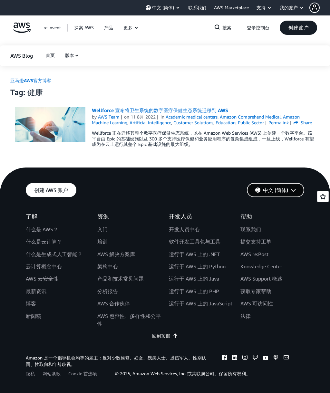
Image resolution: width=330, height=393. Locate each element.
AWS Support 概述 (261, 278)
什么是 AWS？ (42, 229)
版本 (69, 55)
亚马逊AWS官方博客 (30, 80)
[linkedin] (234, 358)
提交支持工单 (255, 241)
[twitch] (255, 358)
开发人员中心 (184, 229)
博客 (31, 303)
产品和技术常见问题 (120, 278)
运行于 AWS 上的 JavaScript (200, 303)
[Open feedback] (323, 196)
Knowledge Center (261, 266)
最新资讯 (36, 291)
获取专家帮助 (255, 291)
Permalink (278, 122)
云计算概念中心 (44, 266)
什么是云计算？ (44, 241)
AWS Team (109, 117)
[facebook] (224, 358)
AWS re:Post (254, 254)
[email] (286, 358)
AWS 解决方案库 (116, 254)
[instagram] (245, 358)
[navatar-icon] (314, 8)
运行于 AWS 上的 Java (194, 278)
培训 (102, 241)
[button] (319, 7)
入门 (102, 229)
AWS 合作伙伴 (113, 303)
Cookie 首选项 (82, 373)
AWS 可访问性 (256, 303)
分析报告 (107, 291)
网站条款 (52, 373)
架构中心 (107, 266)
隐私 (30, 373)
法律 (245, 316)
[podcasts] (275, 358)
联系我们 (250, 229)
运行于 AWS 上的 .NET (194, 254)
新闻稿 (33, 316)
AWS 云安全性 (42, 278)
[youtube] (265, 358)
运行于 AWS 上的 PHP (194, 291)
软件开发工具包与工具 (194, 241)
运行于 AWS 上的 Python (197, 266)
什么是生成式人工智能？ (54, 254)
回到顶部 (165, 336)
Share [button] (303, 122)
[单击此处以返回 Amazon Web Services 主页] (22, 31)
